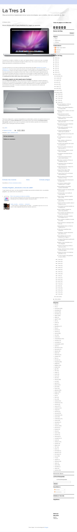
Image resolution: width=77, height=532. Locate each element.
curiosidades (57, 344)
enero (57, 296)
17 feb (59, 265)
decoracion (57, 347)
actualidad (57, 310)
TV (55, 457)
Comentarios (57, 492)
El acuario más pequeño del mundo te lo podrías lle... (65, 144)
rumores (56, 434)
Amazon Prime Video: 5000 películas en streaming (63, 170)
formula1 (57, 360)
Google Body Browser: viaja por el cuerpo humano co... (65, 167)
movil (56, 416)
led (55, 395)
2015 (56, 68)
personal (57, 427)
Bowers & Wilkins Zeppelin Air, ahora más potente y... (64, 210)
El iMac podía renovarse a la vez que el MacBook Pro (64, 128)
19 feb (59, 263)
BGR (6, 127)
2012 (56, 72)
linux (56, 399)
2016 (56, 66)
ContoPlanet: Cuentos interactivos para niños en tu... (65, 233)
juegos (56, 392)
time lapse (57, 454)
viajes (56, 463)
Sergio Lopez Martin (61, 47)
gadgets (56, 365)
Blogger (46, 527)
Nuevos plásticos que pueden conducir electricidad (64, 187)
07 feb (59, 284)
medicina (57, 408)
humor (56, 374)
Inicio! (56, 38)
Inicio (28, 180)
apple (8, 132)
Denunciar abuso (58, 473)
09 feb (59, 279)
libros (56, 397)
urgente (56, 459)
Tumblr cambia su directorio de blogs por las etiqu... (64, 141)
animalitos (57, 313)
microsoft (57, 413)
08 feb (59, 281)
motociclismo (58, 415)
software (57, 441)
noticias (56, 425)
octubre (58, 78)
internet (56, 379)
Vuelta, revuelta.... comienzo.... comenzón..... (20, 204)
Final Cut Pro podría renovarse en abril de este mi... (65, 147)
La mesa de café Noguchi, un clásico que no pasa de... (64, 131)
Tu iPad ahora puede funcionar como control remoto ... (64, 157)
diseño (56, 352)
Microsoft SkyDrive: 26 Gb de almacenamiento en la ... (64, 104)
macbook (12, 132)
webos (56, 468)
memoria (57, 411)
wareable (57, 466)
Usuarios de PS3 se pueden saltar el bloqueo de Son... (65, 203)
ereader (56, 356)
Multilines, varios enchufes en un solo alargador (64, 243)
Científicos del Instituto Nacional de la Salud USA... (65, 180)
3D (55, 305)
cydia (56, 345)
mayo (57, 86)
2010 (56, 299)
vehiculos (57, 461)
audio (56, 322)
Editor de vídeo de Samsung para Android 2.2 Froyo (65, 177)
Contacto (57, 42)
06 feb (59, 286)
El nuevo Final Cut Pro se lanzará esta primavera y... (65, 174)
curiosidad (57, 342)
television (57, 452)
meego (56, 409)
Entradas (57, 489)
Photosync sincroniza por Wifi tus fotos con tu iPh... (65, 246)
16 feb (59, 267)
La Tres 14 (13, 10)
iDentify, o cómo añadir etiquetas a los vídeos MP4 (65, 108)
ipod (56, 386)
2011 (56, 74)
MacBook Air (6, 70)
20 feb (59, 261)
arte (55, 320)
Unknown (58, 49)
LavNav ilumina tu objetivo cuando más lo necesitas (65, 151)
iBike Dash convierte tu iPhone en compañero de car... (65, 160)
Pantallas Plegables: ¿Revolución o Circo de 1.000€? (17, 187)
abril (57, 88)
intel (56, 377)
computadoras (58, 338)
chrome (56, 331)
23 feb (59, 102)
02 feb (59, 292)
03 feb (59, 290)
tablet (56, 445)
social (56, 440)
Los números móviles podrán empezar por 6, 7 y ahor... (64, 184)
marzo (57, 90)
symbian (56, 443)
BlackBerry (57, 326)
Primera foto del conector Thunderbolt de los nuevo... (64, 114)
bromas (56, 329)
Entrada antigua (44, 180)
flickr (56, 358)
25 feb (59, 98)
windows (57, 470)
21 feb (59, 259)
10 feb (59, 277)
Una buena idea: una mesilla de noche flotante (64, 193)
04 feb (59, 288)
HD (55, 370)
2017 (56, 64)
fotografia (57, 361)
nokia (56, 424)
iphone (56, 384)
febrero (58, 92)
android (56, 312)
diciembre (58, 76)
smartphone (57, 438)
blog (56, 328)
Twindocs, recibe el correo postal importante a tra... (64, 118)
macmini (56, 404)
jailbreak (56, 390)
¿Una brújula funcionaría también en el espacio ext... (65, 207)
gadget (56, 363)
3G (55, 306)
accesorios (57, 308)
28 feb (59, 94)
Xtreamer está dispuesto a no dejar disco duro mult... (65, 121)
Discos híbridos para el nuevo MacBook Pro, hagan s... (64, 236)
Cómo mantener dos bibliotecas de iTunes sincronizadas (65, 213)
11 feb (59, 275)
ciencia (56, 333)
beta (56, 324)
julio (57, 82)
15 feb (59, 269)
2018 (56, 62)
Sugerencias (57, 40)
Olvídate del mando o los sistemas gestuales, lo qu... (65, 253)
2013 (56, 70)
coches (56, 336)
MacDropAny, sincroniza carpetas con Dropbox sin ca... (65, 216)
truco (56, 456)
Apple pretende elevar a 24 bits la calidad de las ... (65, 226)
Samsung (57, 436)
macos (56, 406)
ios (55, 381)
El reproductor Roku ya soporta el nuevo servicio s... (65, 164)
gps (55, 368)
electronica (57, 354)
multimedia (57, 418)
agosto (58, 80)
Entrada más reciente (9, 180)
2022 (56, 60)
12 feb (59, 273)
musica (56, 420)
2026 (56, 58)
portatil (56, 429)
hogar (56, 372)
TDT (56, 447)
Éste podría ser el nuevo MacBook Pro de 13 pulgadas (65, 124)
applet (56, 317)
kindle (56, 393)
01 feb (59, 294)
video (56, 464)
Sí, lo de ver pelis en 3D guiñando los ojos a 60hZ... (65, 256)
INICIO (55, 517)
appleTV (56, 319)
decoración (57, 349)
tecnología (57, 450)
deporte (56, 351)
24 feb (59, 100)
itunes (56, 388)
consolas (57, 340)
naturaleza (57, 422)
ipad (56, 383)
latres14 (58, 52)
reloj (56, 431)
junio (57, 84)
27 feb (59, 96)
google (56, 367)
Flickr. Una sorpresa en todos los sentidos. (20, 196)
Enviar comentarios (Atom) (15, 183)
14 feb (59, 271)
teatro (56, 448)
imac (56, 376)
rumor (16, 132)
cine (56, 335)
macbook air (57, 402)
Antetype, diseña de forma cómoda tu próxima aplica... (65, 249)
